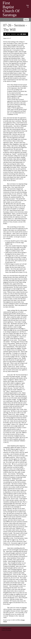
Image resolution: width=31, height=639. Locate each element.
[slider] (13, 34)
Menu (26, 20)
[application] (15, 34)
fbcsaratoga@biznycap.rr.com (9, 636)
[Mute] (21, 34)
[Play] (5, 34)
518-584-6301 (5, 635)
